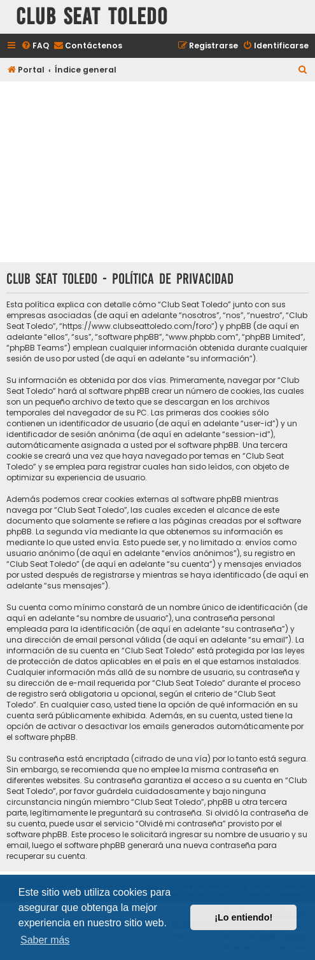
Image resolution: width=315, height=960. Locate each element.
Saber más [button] (44, 940)
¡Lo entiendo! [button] (243, 917)
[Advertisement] (157, 173)
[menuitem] (35, 46)
